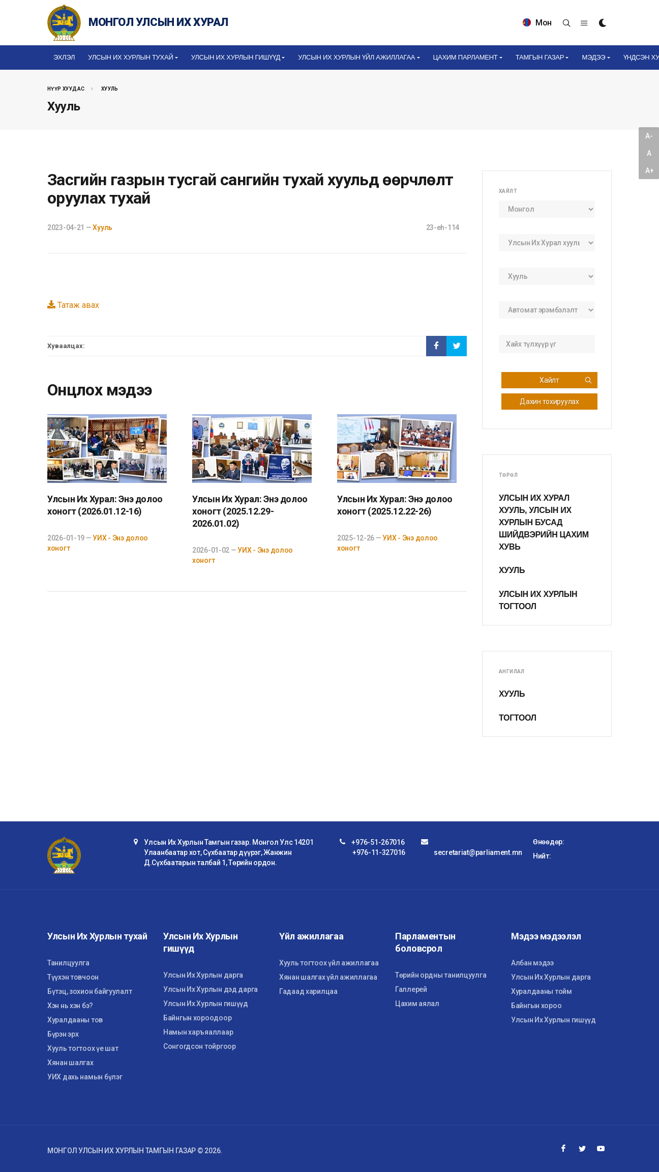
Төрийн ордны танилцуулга (440, 975)
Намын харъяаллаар (198, 1032)
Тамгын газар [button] (540, 57)
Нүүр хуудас (65, 89)
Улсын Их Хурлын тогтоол (538, 600)
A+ (649, 170)
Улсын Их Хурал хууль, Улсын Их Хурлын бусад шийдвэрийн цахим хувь (544, 522)
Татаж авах (73, 305)
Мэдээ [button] (593, 57)
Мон (537, 22)
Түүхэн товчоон (73, 977)
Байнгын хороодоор (197, 1018)
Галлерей (411, 989)
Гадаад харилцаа (308, 991)
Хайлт (566, 380)
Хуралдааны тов (75, 1020)
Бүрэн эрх (62, 1034)
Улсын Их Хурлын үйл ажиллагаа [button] (356, 57)
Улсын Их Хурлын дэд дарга (210, 989)
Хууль (109, 89)
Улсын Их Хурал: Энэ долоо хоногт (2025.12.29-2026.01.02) (250, 511)
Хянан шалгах (70, 1063)
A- (648, 136)
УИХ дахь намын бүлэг (84, 1077)
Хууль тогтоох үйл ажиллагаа (328, 963)
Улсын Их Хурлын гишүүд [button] (235, 57)
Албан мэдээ (532, 963)
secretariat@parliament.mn (478, 852)
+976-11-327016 (378, 852)
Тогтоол (517, 717)
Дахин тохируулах (549, 401)
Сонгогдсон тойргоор (199, 1046)
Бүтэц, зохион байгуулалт (89, 991)
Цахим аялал (417, 1003)
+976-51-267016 (377, 842)
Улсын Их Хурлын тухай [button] (130, 57)
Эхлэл (64, 57)
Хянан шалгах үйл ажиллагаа (328, 977)
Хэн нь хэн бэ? (70, 1006)
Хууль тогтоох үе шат (82, 1048)
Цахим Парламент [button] (465, 57)
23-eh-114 (442, 227)
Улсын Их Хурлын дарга (203, 975)
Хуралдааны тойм (541, 991)
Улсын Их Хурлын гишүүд (205, 1003)
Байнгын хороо (536, 1006)
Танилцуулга (68, 963)
